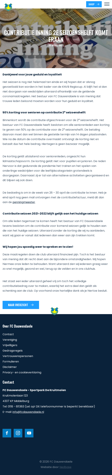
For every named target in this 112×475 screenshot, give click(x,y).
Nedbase (65, 467)
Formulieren (11, 361)
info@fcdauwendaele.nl (28, 412)
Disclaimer (10, 367)
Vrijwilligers (10, 345)
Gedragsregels (13, 351)
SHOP (92, 4)
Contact (8, 334)
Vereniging (10, 340)
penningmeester (24, 202)
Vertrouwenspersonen (18, 356)
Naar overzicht (18, 305)
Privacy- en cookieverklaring (22, 372)
